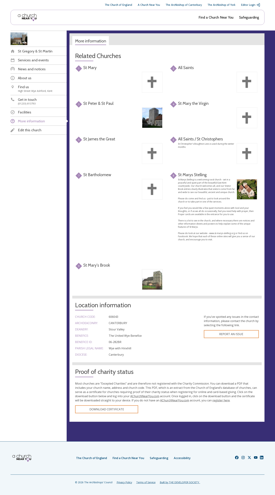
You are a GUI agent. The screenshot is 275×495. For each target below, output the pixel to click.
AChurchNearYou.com (144, 396)
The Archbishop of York (221, 4)
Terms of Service (146, 482)
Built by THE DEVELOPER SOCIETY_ (180, 482)
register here (221, 400)
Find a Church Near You (216, 17)
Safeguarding (249, 17)
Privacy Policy (124, 482)
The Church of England (118, 4)
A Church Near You (149, 4)
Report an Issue (231, 334)
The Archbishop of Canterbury (184, 4)
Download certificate (106, 409)
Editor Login (250, 5)
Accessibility (182, 458)
